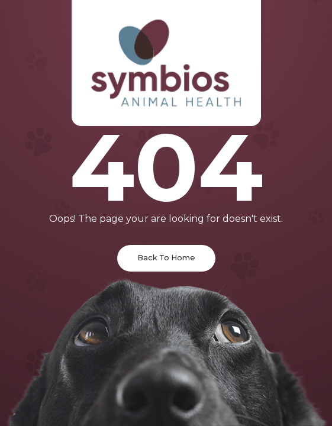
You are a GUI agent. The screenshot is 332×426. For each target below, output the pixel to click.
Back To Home (166, 257)
